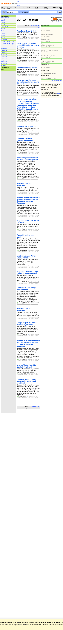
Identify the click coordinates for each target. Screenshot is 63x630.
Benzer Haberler (34, 38)
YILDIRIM (3, 65)
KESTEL (3, 37)
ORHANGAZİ (4, 50)
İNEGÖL (3, 28)
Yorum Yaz (19, 38)
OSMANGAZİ (4, 52)
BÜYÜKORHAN (5, 18)
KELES (3, 35)
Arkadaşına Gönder (33, 37)
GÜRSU (3, 22)
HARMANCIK (4, 26)
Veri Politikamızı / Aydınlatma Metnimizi (15, 624)
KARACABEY (4, 33)
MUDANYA (4, 39)
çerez (18, 622)
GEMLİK (3, 20)
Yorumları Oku (26, 38)
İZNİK (2, 31)
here (58, 94)
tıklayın (59, 22)
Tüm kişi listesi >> (56, 81)
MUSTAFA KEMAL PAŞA (7, 41)
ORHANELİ (4, 48)
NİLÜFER (3, 46)
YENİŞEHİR (4, 54)
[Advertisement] (8, 77)
